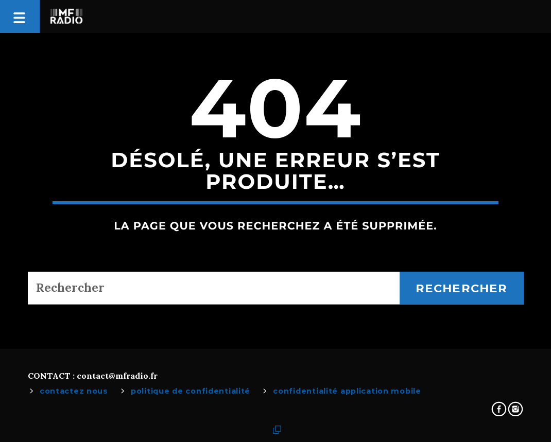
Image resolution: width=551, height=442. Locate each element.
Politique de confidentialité (190, 391)
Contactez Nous (74, 391)
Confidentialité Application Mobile (347, 391)
